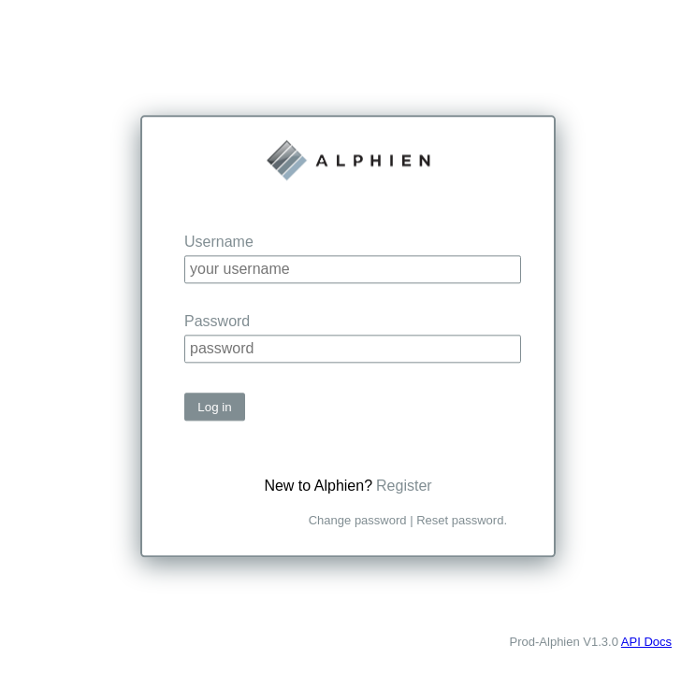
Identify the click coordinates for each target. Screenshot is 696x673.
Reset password (459, 521)
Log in (214, 407)
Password (217, 321)
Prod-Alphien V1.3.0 (564, 642)
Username (219, 242)
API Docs (646, 642)
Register (404, 486)
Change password (358, 521)
